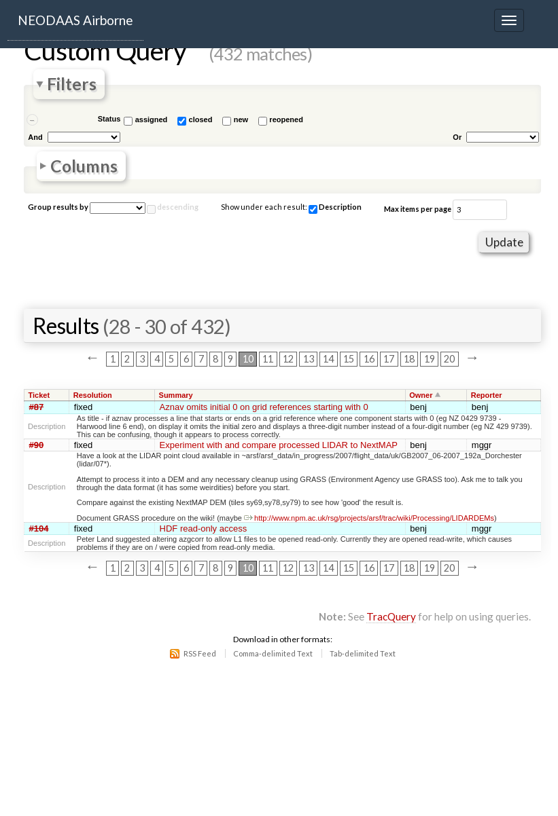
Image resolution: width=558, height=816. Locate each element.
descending (177, 206)
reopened (286, 119)
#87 (36, 407)
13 (308, 359)
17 (388, 359)
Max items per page (417, 208)
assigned (151, 119)
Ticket (39, 395)
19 (429, 359)
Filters (72, 84)
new (241, 119)
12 (288, 359)
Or (457, 137)
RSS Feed (200, 653)
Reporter (486, 395)
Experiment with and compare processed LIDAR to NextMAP (279, 445)
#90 (36, 445)
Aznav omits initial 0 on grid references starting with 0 (264, 407)
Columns (84, 166)
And (35, 137)
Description (335, 208)
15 (348, 359)
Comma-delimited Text (273, 653)
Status (109, 119)
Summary (176, 395)
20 (449, 359)
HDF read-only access (203, 528)
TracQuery (391, 616)
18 (409, 359)
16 (369, 359)
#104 (39, 528)
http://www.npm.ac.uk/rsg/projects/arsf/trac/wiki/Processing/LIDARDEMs (369, 518)
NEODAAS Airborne (75, 20)
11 (267, 359)
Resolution (92, 395)
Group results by (58, 206)
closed (201, 119)
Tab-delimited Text (363, 653)
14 (328, 359)
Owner (420, 395)
